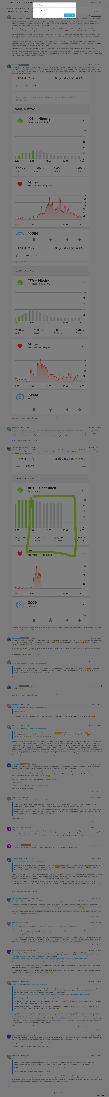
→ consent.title (69, 15)
